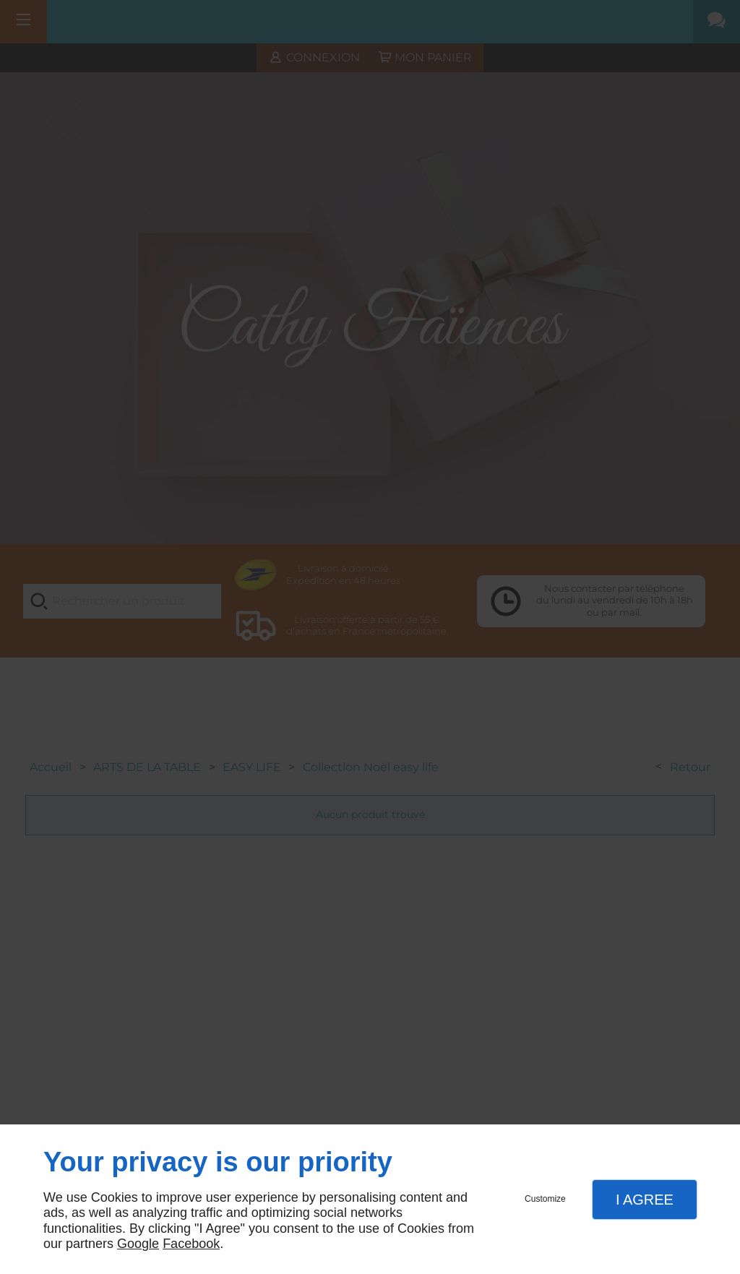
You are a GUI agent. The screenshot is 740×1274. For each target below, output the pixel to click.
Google (138, 1243)
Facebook (191, 1243)
